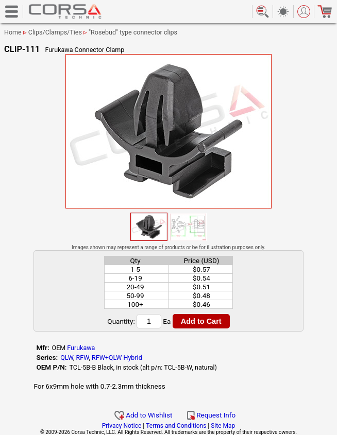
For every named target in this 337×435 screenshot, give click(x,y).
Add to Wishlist (143, 415)
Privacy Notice (122, 425)
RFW (82, 357)
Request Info (211, 415)
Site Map (223, 425)
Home (13, 32)
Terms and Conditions (176, 425)
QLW (66, 357)
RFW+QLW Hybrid (117, 357)
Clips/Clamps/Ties (55, 32)
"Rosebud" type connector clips (133, 32)
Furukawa (81, 348)
